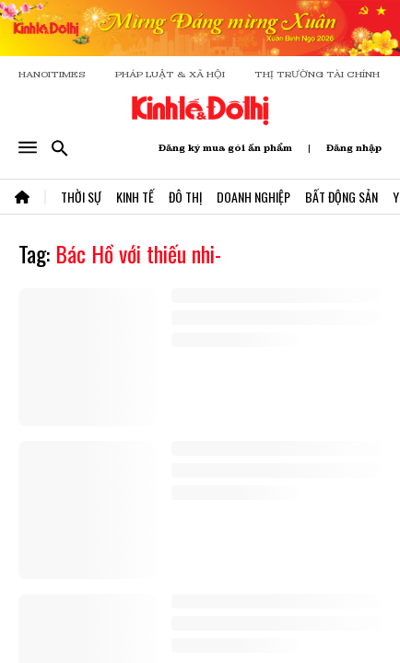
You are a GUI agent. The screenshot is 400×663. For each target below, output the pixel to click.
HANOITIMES (52, 74)
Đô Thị (185, 196)
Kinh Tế (135, 196)
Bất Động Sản (341, 196)
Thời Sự (81, 196)
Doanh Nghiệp (253, 196)
